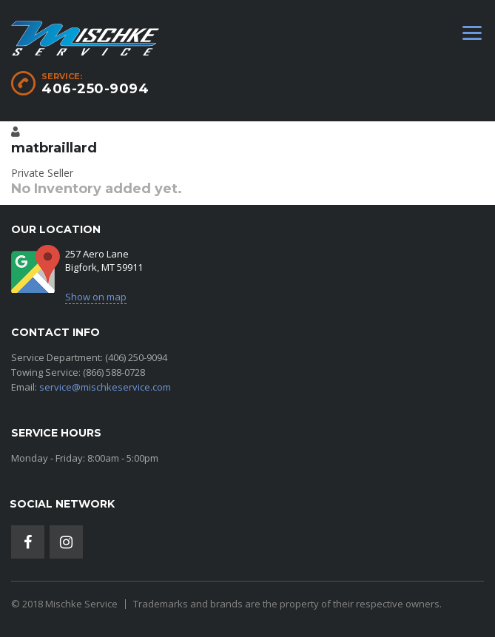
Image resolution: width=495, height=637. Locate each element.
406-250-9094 (95, 89)
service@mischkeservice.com (105, 387)
